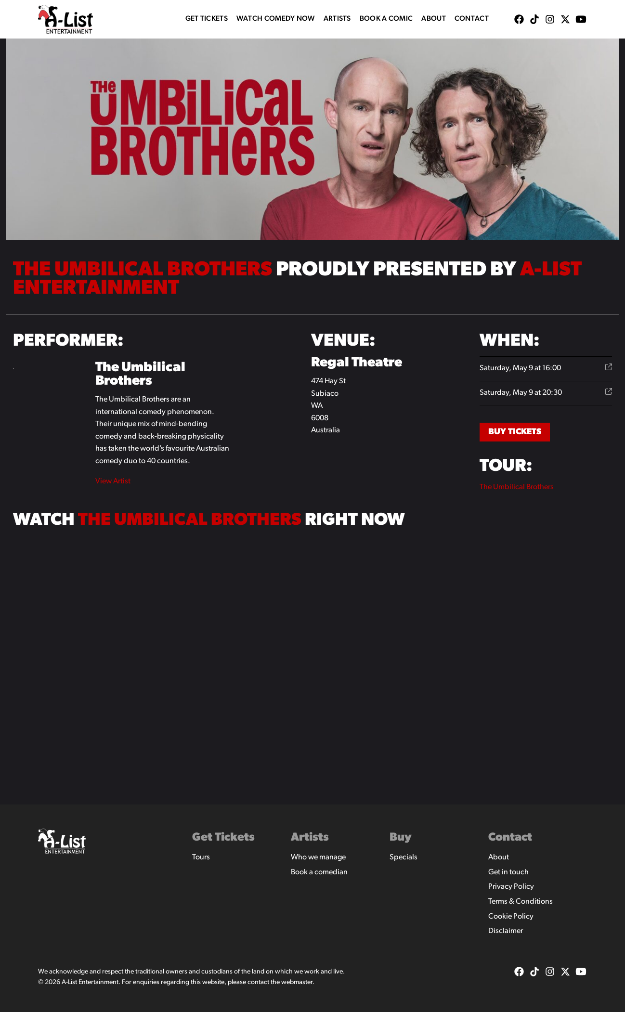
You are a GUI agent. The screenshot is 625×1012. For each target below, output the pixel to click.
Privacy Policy (511, 887)
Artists (337, 19)
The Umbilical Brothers (517, 487)
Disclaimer (505, 931)
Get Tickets (206, 19)
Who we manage (318, 857)
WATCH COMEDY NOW (275, 19)
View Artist (112, 481)
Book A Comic (386, 19)
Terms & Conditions (520, 902)
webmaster (296, 982)
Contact (472, 19)
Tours (201, 857)
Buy (401, 837)
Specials (403, 857)
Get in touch (508, 872)
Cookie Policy (511, 917)
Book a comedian (319, 872)
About (433, 19)
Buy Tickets (514, 432)
